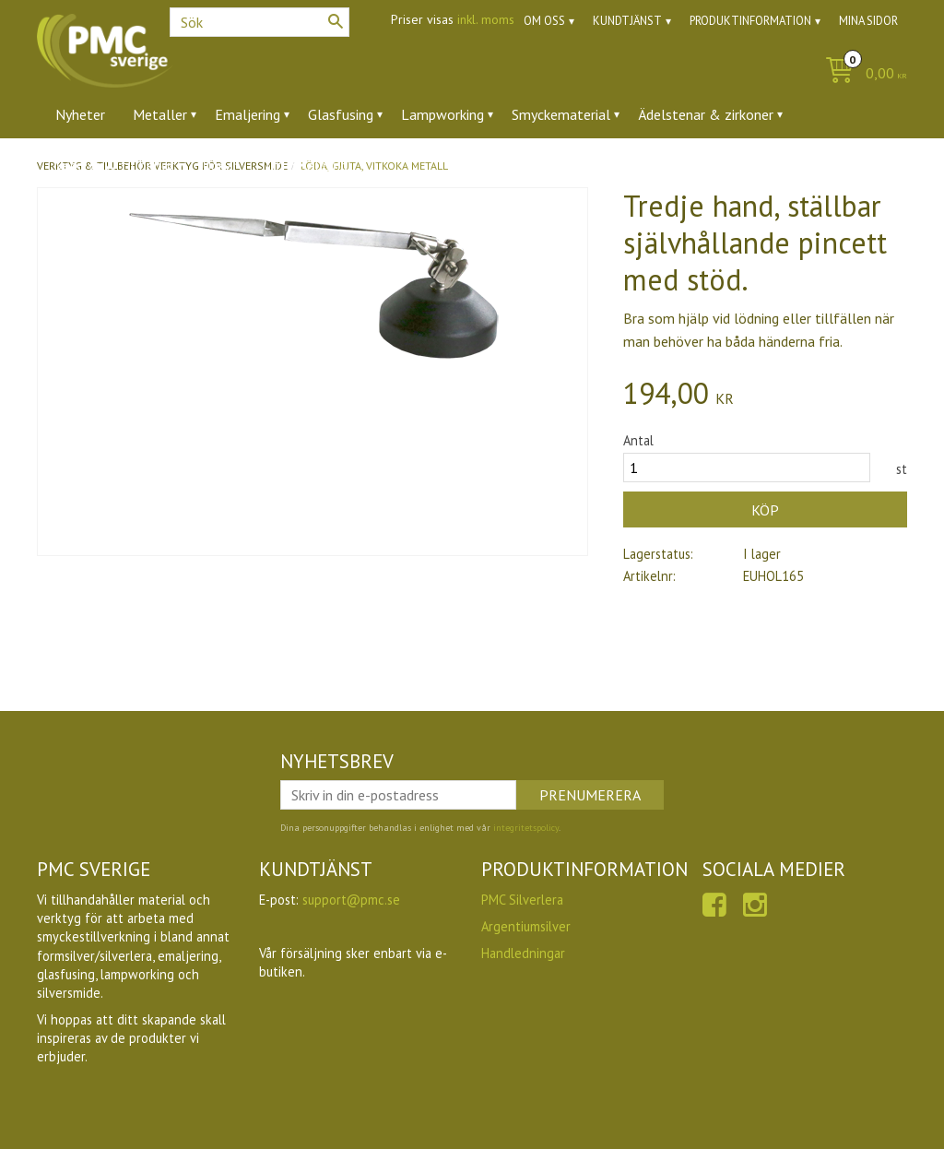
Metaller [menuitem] (160, 114)
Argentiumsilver (526, 926)
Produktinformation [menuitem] (750, 21)
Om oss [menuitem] (544, 21)
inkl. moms (485, 19)
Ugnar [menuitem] (220, 165)
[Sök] (335, 21)
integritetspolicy (526, 828)
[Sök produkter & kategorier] (259, 22)
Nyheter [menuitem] (80, 114)
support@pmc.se (351, 899)
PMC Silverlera (522, 899)
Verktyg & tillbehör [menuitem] (114, 165)
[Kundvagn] (861, 74)
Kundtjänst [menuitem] (627, 21)
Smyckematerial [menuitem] (561, 114)
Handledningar (523, 953)
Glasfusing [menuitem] (340, 114)
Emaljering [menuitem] (247, 114)
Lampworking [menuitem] (442, 114)
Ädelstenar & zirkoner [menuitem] (705, 114)
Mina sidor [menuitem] (868, 21)
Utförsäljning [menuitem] (307, 165)
